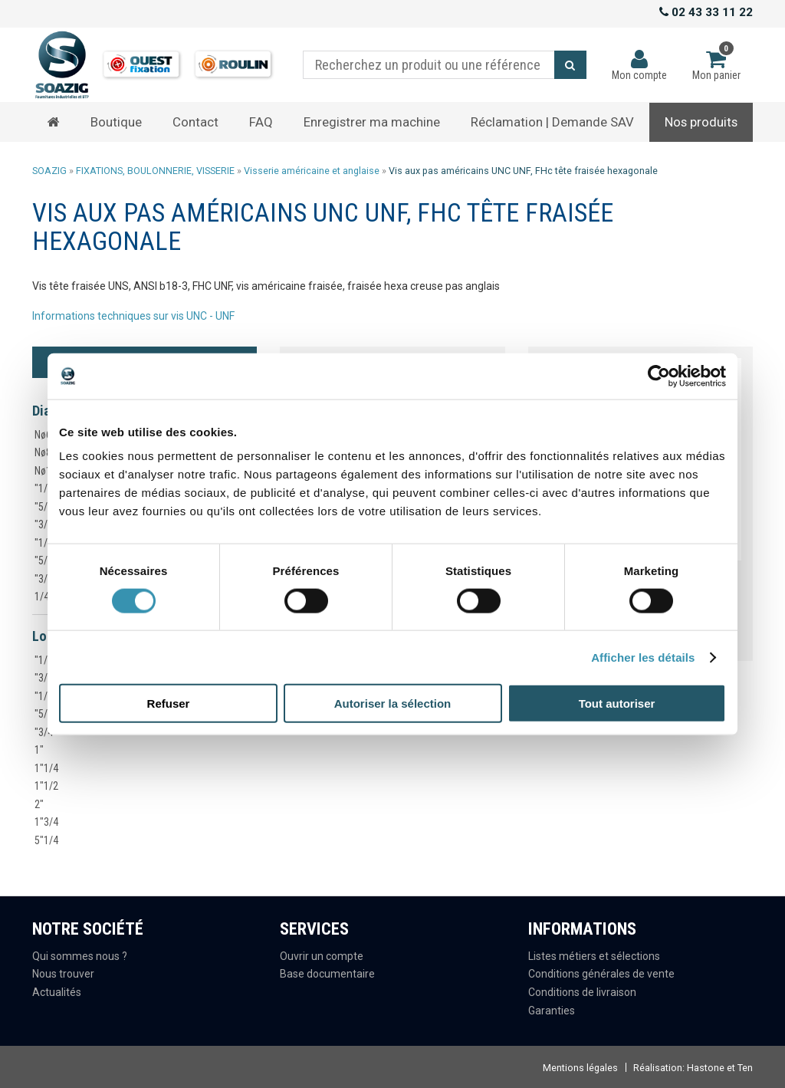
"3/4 (43, 579)
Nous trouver (63, 974)
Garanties (551, 1010)
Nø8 (42, 452)
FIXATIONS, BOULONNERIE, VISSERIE (155, 170)
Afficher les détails (643, 656)
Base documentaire (327, 974)
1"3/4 (46, 822)
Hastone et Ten (720, 1067)
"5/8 (43, 560)
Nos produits (701, 122)
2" (39, 804)
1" (39, 750)
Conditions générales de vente (601, 974)
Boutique (116, 122)
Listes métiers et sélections (594, 956)
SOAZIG (49, 170)
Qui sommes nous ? (79, 956)
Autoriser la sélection (393, 703)
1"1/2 (46, 786)
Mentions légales (580, 1067)
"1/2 (43, 543)
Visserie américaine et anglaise (311, 170)
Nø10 (45, 471)
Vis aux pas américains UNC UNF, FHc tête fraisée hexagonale (523, 170)
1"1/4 (46, 768)
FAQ (261, 122)
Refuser (168, 703)
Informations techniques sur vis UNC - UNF (133, 316)
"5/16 (46, 507)
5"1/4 (46, 840)
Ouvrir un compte (321, 956)
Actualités (56, 992)
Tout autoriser (617, 703)
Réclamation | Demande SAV (552, 122)
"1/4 (43, 488)
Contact (195, 122)
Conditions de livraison (582, 992)
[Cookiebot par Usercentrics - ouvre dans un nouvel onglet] (659, 375)
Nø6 (42, 435)
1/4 (41, 596)
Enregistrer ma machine (372, 122)
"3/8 (43, 524)
